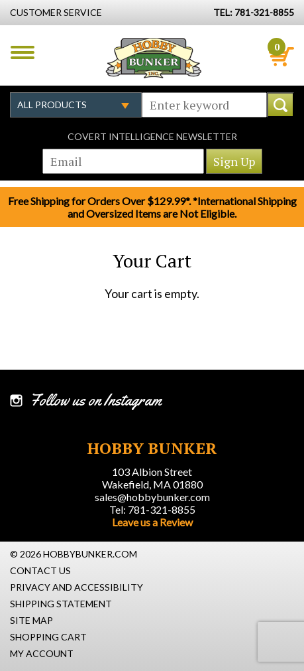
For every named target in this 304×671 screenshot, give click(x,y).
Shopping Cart (48, 636)
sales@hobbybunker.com (152, 496)
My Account (42, 653)
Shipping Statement (61, 603)
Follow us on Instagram (96, 400)
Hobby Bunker (153, 58)
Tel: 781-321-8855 (152, 509)
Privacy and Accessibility (76, 587)
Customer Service (56, 12)
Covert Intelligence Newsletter (152, 136)
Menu (22, 52)
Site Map (31, 620)
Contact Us (40, 570)
